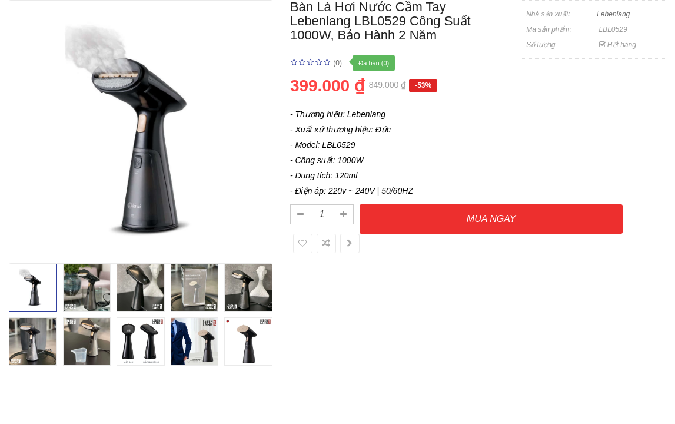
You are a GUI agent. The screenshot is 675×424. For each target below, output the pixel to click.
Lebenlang (613, 14)
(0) (337, 63)
